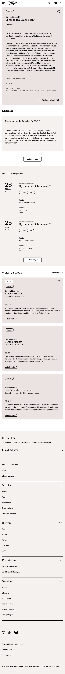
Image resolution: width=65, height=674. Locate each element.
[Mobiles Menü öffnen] (3, 3)
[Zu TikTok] (10, 633)
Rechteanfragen (8, 604)
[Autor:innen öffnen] (29, 464)
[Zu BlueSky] (17, 633)
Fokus (4, 540)
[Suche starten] (49, 3)
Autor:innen (6, 470)
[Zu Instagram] (5, 633)
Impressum (6, 655)
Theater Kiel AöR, (25, 248)
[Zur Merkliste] (54, 3)
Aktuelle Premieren (9, 566)
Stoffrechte (6, 502)
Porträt (4, 534)
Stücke (4, 491)
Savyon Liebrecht (13, 17)
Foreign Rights (7, 614)
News (4, 529)
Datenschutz (7, 649)
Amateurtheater (8, 609)
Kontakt (5, 587)
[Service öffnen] (29, 581)
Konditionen (6, 598)
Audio (4, 497)
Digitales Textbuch (9, 513)
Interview (5, 545)
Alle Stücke (57, 272)
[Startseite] (12, 3)
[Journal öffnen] (29, 523)
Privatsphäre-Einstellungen (12, 644)
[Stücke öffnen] (29, 485)
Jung (4, 551)
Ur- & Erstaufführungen (11, 572)
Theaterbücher (7, 508)
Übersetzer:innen (8, 476)
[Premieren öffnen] (29, 560)
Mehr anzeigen (32, 159)
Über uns (5, 593)
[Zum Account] (60, 3)
